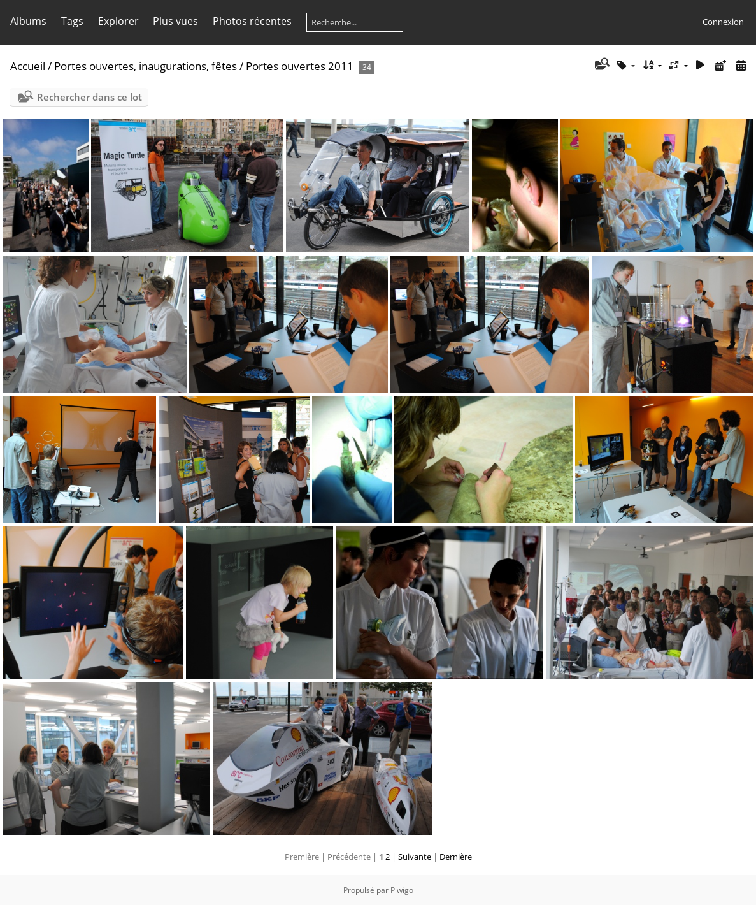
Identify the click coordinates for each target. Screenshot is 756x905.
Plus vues (175, 21)
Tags (72, 21)
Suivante (414, 856)
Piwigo (401, 890)
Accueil (27, 66)
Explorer (118, 21)
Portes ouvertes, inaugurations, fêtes (145, 66)
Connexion (723, 21)
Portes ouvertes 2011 (299, 66)
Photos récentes (252, 21)
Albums (28, 21)
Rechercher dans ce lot (89, 96)
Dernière (455, 856)
